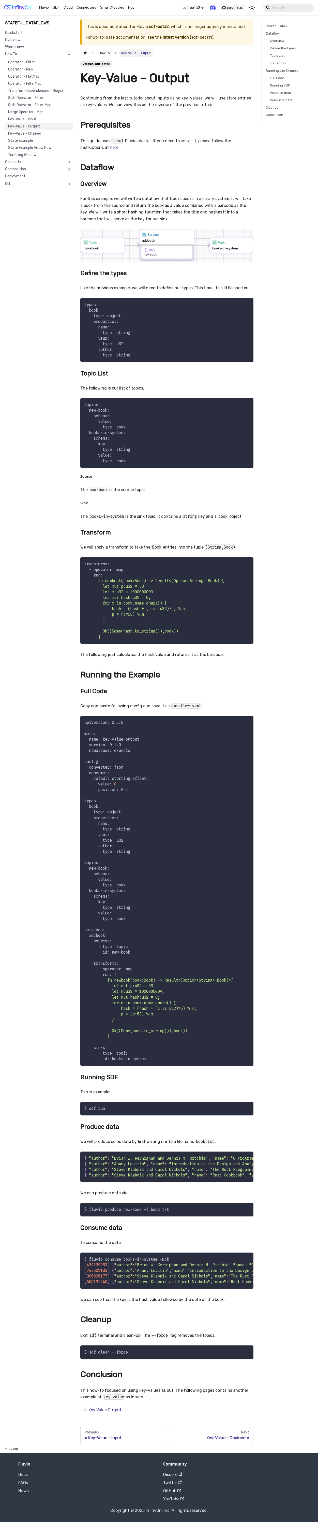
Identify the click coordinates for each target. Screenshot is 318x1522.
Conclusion (274, 115)
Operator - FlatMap (23, 76)
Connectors (86, 7)
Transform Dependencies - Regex (35, 91)
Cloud (68, 7)
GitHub (172, 1490)
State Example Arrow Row (29, 148)
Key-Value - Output (24, 126)
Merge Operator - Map (25, 112)
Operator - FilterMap (24, 83)
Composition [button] (15, 169)
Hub (131, 7)
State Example (20, 140)
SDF (56, 7)
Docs (23, 1474)
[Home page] (85, 53)
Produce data (280, 93)
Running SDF (280, 85)
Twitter (172, 1482)
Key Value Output (105, 1410)
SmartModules (112, 7)
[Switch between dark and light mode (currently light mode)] (252, 8)
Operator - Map (20, 69)
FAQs (23, 1482)
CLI (7, 184)
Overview (12, 40)
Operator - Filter (21, 62)
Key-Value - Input (22, 119)
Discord (172, 1474)
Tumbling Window (22, 155)
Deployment (15, 176)
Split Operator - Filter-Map (29, 105)
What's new (14, 47)
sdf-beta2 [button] (191, 8)
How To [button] (11, 54)
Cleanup (272, 107)
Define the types (283, 48)
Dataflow (273, 33)
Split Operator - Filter (25, 98)
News (23, 1490)
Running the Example (282, 71)
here (114, 147)
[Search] (288, 8)
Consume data (281, 100)
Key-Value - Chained (24, 133)
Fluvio (44, 7)
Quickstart (14, 33)
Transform (278, 63)
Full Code (277, 78)
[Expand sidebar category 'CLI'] (69, 184)
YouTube (173, 1499)
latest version (176, 37)
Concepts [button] (13, 162)
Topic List (277, 56)
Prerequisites (276, 26)
